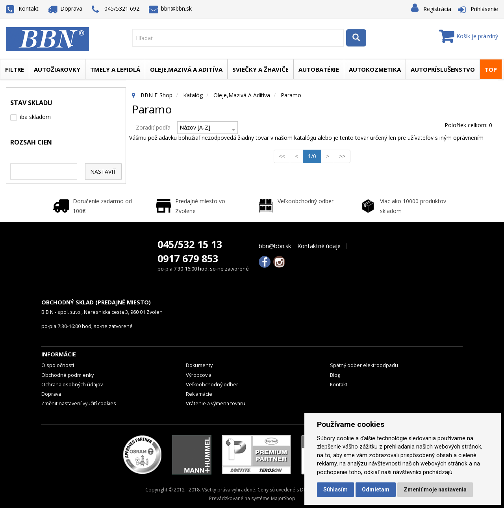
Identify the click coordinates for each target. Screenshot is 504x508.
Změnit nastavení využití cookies (78, 403)
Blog (335, 375)
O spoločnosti (57, 365)
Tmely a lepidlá (115, 69)
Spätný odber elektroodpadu (364, 365)
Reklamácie (199, 394)
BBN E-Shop (156, 95)
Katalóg (193, 95)
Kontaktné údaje (319, 246)
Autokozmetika (375, 69)
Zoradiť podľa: (154, 127)
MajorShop (283, 498)
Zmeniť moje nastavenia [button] (435, 489)
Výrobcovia (198, 375)
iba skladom (35, 117)
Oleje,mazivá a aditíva (186, 69)
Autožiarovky (57, 69)
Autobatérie (318, 69)
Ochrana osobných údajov (72, 384)
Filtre (14, 69)
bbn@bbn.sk (170, 8)
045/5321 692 (115, 9)
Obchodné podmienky (67, 375)
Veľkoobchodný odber (212, 384)
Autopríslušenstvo (443, 69)
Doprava (65, 8)
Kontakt (22, 8)
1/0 (314, 156)
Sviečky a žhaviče (260, 69)
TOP (491, 69)
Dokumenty (199, 365)
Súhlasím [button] (335, 489)
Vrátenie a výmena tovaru (215, 403)
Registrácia (437, 9)
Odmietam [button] (375, 489)
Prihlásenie (484, 9)
